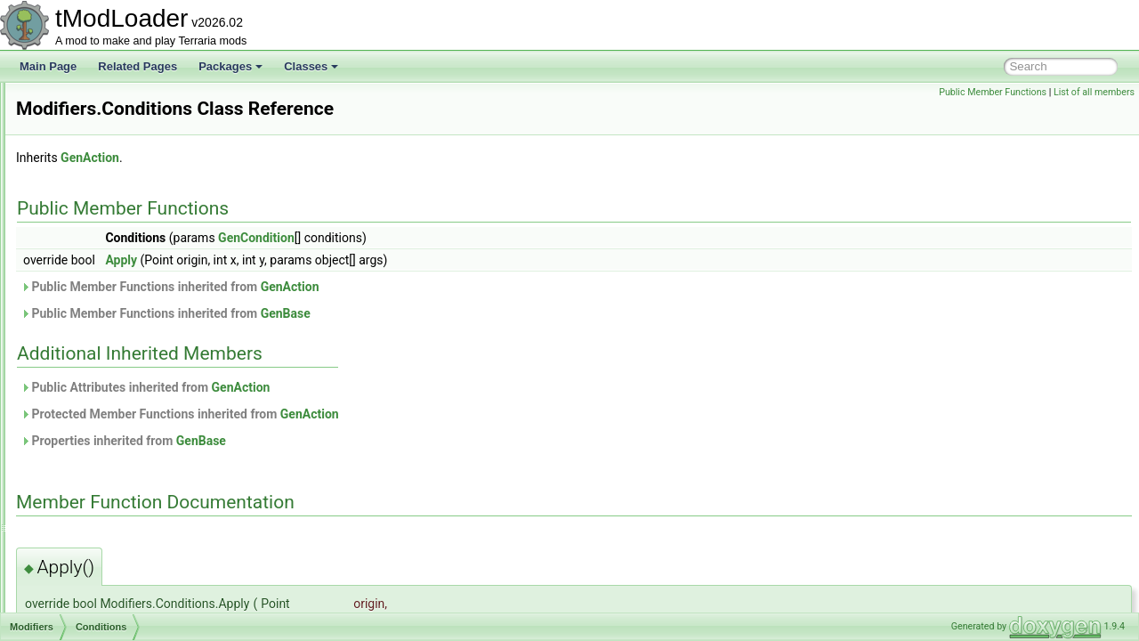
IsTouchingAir (105, 552)
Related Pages (137, 66)
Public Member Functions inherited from (392, 287)
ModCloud (83, 140)
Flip (81, 415)
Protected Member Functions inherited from (402, 414)
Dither (87, 375)
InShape (93, 454)
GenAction (312, 157)
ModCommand (94, 160)
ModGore (81, 278)
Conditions (98, 356)
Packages (230, 66)
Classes (311, 66)
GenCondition (478, 238)
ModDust (80, 238)
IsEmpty (92, 473)
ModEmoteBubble (101, 258)
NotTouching (103, 591)
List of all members (1094, 92)
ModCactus (86, 121)
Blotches (93, 336)
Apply (343, 260)
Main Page (48, 66)
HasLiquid (96, 434)
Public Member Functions (992, 92)
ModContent (88, 199)
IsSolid (89, 513)
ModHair (79, 297)
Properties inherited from (345, 441)
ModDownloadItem (103, 219)
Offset (87, 610)
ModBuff (78, 101)
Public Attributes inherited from (367, 387)
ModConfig (84, 180)
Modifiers (80, 317)
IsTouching (98, 532)
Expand (91, 395)
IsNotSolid (97, 493)
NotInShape (101, 571)
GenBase (508, 313)
